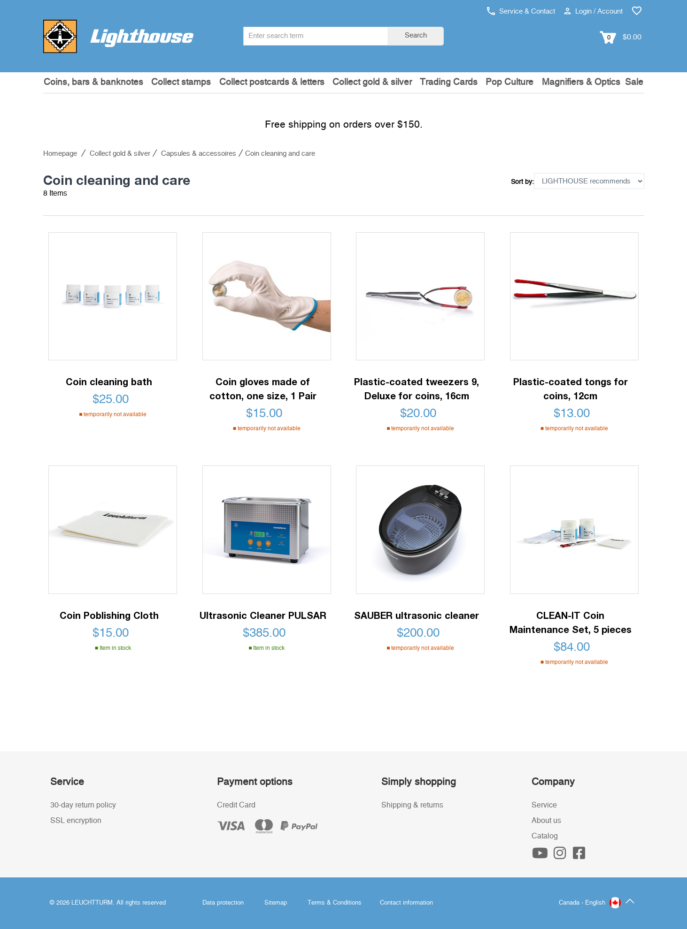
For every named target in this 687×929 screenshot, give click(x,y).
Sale (634, 82)
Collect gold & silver (372, 82)
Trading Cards (449, 82)
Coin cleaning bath (109, 381)
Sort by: (522, 182)
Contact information (406, 903)
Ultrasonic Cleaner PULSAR (263, 615)
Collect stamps (181, 82)
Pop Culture (509, 82)
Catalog (545, 836)
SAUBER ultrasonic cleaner (416, 615)
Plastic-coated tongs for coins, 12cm (570, 388)
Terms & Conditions (335, 903)
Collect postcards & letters (271, 82)
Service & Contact (521, 11)
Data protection (223, 903)
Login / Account (593, 11)
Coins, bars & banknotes (93, 82)
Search (416, 35)
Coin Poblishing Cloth (109, 615)
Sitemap (275, 903)
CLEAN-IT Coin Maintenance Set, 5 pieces (570, 622)
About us (546, 820)
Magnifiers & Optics (581, 82)
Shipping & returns (412, 805)
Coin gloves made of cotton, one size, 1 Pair (262, 388)
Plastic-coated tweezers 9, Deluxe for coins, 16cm (416, 388)
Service (544, 805)
